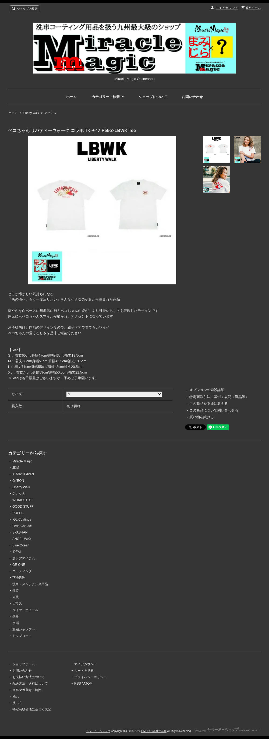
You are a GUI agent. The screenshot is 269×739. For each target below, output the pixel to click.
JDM (15, 468)
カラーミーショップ (98, 731)
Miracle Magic (22, 461)
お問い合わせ (192, 97)
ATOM (88, 683)
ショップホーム (23, 664)
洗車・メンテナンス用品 (30, 584)
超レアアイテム (23, 558)
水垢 (15, 623)
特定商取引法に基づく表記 (31, 709)
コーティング (22, 571)
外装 (15, 590)
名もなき (18, 494)
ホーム (71, 97)
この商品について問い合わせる (213, 410)
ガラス (17, 603)
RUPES (17, 513)
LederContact (22, 526)
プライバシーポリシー (90, 677)
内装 (15, 597)
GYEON (18, 481)
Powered (228, 731)
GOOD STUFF (23, 506)
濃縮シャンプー (23, 629)
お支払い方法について (28, 677)
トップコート (22, 636)
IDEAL (17, 552)
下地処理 (18, 578)
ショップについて (153, 97)
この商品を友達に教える (208, 404)
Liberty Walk (31, 112)
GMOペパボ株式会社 (154, 731)
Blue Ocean (20, 545)
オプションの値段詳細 (206, 390)
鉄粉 (15, 616)
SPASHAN (19, 532)
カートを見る (84, 670)
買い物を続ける (201, 417)
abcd (15, 696)
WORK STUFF (23, 500)
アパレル (50, 112)
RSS (77, 683)
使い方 (17, 703)
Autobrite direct (23, 474)
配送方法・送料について (30, 683)
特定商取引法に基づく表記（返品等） (219, 397)
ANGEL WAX (21, 539)
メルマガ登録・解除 (26, 690)
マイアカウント (226, 8)
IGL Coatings (21, 519)
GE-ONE (18, 565)
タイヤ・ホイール (25, 610)
